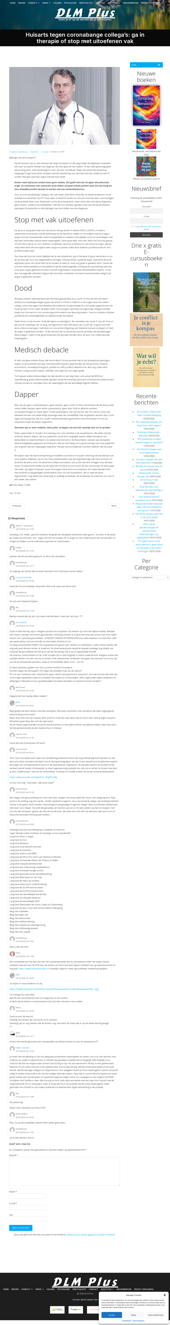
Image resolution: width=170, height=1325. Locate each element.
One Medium (21, 627)
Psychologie (70, 5)
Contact (100, 5)
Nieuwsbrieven (130, 5)
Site (11, 1219)
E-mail (13, 1208)
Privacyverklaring (138, 1321)
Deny (133, 1315)
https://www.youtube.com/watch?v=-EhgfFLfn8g (33, 782)
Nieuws (21, 5)
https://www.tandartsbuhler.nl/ (34, 973)
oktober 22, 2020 (57, 156)
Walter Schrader (22, 1052)
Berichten (35, 157)
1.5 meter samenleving (18, 157)
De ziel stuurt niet (149, 484)
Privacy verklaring (150, 5)
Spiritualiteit (86, 5)
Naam (13, 1196)
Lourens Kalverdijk (23, 582)
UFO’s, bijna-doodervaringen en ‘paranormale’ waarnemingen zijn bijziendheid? (148, 536)
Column (57, 5)
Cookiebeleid (126, 1321)
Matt (18, 707)
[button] (164, 1295)
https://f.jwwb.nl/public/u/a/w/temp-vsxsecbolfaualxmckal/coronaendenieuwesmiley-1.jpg (54, 994)
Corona (45, 157)
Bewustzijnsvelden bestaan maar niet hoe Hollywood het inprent (149, 512)
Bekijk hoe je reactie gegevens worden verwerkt (91, 1239)
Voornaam (146, 211)
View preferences (155, 1315)
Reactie (13, 1160)
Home (13, 5)
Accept (112, 1315)
